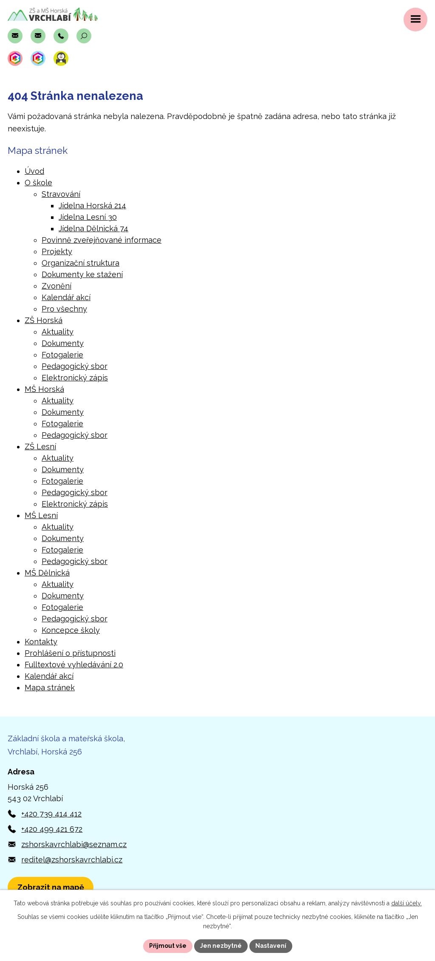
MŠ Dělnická (47, 572)
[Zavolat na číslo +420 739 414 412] (61, 35)
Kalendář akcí (66, 297)
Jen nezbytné (221, 945)
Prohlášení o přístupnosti (70, 653)
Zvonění (56, 285)
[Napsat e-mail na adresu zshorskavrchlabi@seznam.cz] (15, 35)
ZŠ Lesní (40, 446)
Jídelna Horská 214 (92, 205)
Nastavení (270, 945)
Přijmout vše (167, 945)
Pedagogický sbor (74, 366)
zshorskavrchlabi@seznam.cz (74, 844)
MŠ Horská (44, 389)
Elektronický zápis (75, 377)
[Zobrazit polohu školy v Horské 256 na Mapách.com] (50, 887)
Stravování (61, 194)
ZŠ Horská (43, 320)
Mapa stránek (50, 687)
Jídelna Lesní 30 (88, 217)
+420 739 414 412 (51, 813)
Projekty (57, 251)
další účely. (406, 903)
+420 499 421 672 (51, 829)
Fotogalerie (62, 354)
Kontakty (41, 641)
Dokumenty (63, 343)
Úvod (34, 171)
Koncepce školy (71, 630)
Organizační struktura (80, 262)
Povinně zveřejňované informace (101, 239)
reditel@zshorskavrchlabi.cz (71, 859)
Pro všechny (64, 308)
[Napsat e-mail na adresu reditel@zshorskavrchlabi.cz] (38, 35)
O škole (38, 182)
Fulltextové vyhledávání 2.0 (74, 664)
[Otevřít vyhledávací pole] (83, 35)
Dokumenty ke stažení (82, 274)
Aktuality (57, 331)
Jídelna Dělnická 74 (93, 228)
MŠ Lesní (41, 515)
